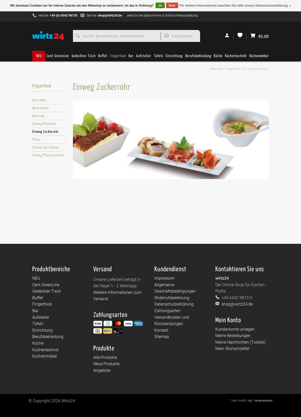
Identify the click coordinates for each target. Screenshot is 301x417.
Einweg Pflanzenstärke (48, 155)
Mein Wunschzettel (232, 348)
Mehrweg (38, 116)
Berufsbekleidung (198, 57)
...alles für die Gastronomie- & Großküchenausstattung (161, 15)
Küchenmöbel (259, 57)
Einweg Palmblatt (44, 124)
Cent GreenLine (58, 56)
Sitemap (161, 336)
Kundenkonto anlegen (234, 329)
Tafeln (158, 57)
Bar (131, 57)
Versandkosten (263, 400)
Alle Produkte (105, 357)
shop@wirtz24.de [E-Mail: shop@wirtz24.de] (236, 304)
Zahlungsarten (167, 310)
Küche (218, 57)
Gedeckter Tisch (84, 57)
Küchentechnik (236, 57)
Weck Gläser (40, 108)
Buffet (103, 57)
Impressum (164, 278)
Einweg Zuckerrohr (256, 69)
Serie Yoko (39, 100)
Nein (172, 5)
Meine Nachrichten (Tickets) (240, 342)
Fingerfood (118, 57)
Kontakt (161, 330)
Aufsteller (143, 57)
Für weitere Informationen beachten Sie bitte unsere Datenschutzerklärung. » (235, 5)
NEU (39, 56)
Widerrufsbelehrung (171, 297)
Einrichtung (174, 57)
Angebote (101, 370)
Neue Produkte (106, 363)
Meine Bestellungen (232, 335)
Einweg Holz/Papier (45, 147)
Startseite (216, 69)
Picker (36, 139)
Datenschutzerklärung (173, 304)
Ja (160, 5)
